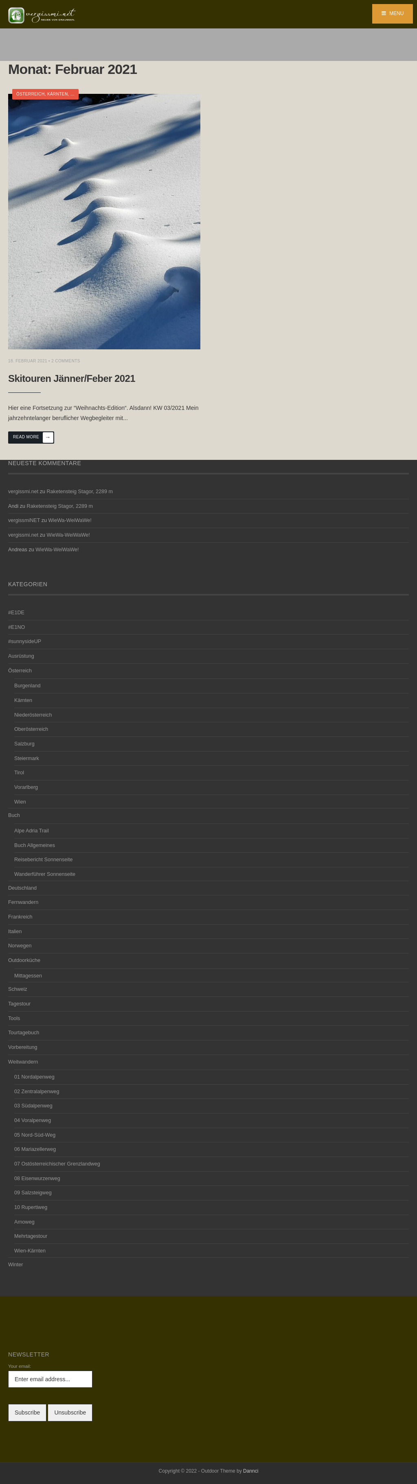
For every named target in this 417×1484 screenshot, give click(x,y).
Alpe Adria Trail (31, 831)
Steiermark (26, 758)
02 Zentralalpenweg (36, 1091)
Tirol (19, 773)
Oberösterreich (31, 729)
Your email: (19, 1366)
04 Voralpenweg (32, 1120)
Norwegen (19, 946)
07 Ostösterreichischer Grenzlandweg (57, 1164)
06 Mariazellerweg (35, 1149)
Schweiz (17, 989)
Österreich (30, 94)
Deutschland (22, 888)
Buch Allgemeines (34, 845)
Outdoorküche (24, 960)
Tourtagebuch (23, 1033)
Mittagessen (28, 976)
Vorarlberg (26, 787)
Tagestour (19, 1004)
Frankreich (20, 917)
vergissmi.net (23, 491)
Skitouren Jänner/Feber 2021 (71, 378)
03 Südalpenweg (33, 1106)
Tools (14, 1018)
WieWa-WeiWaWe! (69, 520)
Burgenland (27, 686)
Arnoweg (24, 1222)
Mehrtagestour (30, 1236)
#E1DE (16, 612)
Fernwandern (23, 902)
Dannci (250, 1471)
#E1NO (16, 627)
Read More (33, 437)
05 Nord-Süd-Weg (34, 1135)
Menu (393, 13)
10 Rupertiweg (30, 1207)
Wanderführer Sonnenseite (44, 874)
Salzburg (24, 744)
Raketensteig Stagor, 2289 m (80, 491)
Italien (15, 931)
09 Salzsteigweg (33, 1193)
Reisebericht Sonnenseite (43, 859)
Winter (15, 1264)
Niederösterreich (33, 715)
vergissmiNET (24, 520)
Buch (14, 815)
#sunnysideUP (24, 641)
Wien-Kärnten (30, 1251)
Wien (20, 802)
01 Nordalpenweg (34, 1077)
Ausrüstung (21, 656)
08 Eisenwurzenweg (37, 1178)
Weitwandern (23, 1062)
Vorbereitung (22, 1047)
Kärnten (57, 94)
